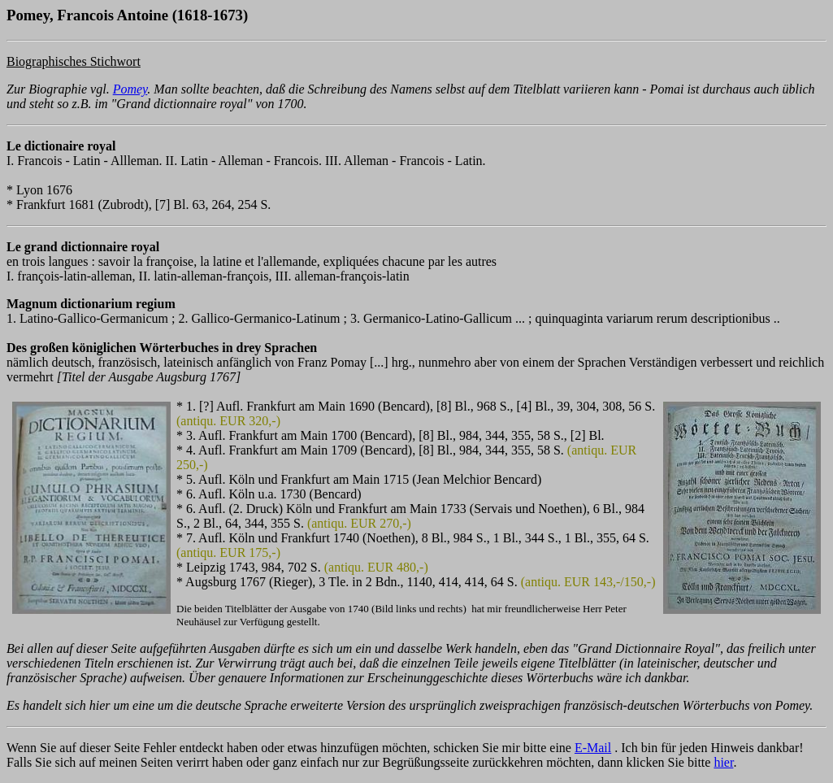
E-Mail (593, 748)
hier (723, 762)
